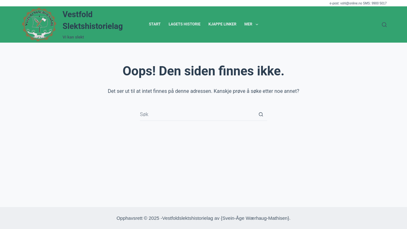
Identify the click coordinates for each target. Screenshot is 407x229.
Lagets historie (184, 24)
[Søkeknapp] (260, 114)
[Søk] (384, 24)
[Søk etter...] (197, 114)
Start (155, 24)
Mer (252, 24)
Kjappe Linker (222, 24)
